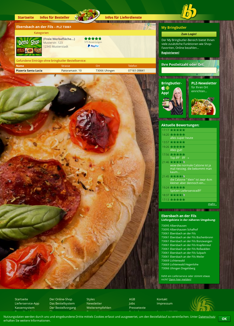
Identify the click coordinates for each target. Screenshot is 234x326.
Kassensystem (25, 307)
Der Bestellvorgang (63, 307)
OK (224, 318)
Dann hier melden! (180, 279)
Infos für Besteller (54, 17)
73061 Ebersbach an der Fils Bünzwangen (186, 241)
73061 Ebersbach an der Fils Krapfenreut (186, 245)
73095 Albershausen (174, 225)
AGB (132, 299)
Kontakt (162, 299)
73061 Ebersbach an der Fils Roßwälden (185, 249)
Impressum (165, 303)
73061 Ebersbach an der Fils (178, 233)
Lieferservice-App (27, 303)
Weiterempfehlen (99, 307)
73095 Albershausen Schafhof (179, 229)
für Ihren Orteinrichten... (204, 98)
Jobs (132, 303)
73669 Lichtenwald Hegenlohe (179, 264)
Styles (91, 299)
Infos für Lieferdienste (123, 17)
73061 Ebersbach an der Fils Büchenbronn (187, 237)
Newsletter (94, 303)
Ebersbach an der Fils (178, 216)
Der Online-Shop (61, 299)
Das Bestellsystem (62, 303)
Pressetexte (137, 307)
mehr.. (212, 204)
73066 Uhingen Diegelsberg (178, 268)
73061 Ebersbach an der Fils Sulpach (183, 252)
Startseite (26, 17)
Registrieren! (170, 53)
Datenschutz (207, 317)
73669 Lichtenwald (173, 260)
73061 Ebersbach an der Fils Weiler (182, 256)
